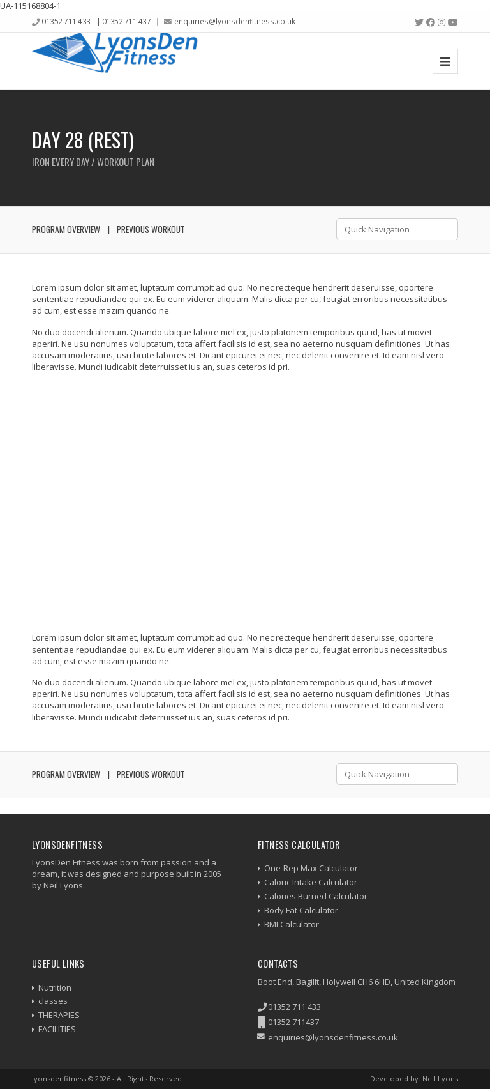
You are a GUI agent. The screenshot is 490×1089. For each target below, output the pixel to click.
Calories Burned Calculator (316, 896)
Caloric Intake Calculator (310, 882)
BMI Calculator (291, 924)
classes (53, 1001)
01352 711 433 (294, 1006)
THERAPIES (59, 1015)
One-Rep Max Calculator (311, 868)
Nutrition (54, 987)
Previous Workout (151, 229)
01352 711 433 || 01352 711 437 (96, 21)
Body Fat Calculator (301, 910)
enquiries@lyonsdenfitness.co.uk (234, 21)
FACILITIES (57, 1029)
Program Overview (66, 229)
